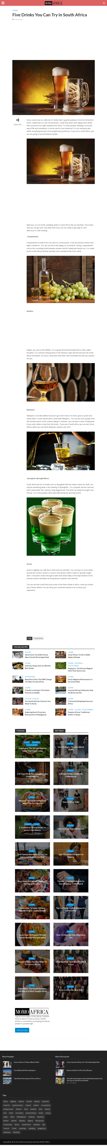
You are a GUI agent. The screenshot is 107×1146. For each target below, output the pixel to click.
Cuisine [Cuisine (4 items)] (28, 1106)
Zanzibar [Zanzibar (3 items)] (16, 1133)
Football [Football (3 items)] (33, 1110)
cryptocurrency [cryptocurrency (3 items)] (17, 1106)
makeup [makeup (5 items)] (31, 1118)
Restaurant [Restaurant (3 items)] (40, 1122)
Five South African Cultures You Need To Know (38, 703)
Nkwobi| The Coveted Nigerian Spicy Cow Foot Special (32, 803)
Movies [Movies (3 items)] (5, 1122)
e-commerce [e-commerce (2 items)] (45, 1106)
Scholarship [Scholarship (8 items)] (7, 1126)
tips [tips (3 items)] (43, 1126)
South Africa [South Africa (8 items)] (26, 1126)
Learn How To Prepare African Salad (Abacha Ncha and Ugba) (32, 937)
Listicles (35, 699)
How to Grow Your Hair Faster (71, 830)
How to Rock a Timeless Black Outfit (71, 749)
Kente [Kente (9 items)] (41, 1114)
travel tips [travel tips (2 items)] (22, 1129)
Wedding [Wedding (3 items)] (32, 1129)
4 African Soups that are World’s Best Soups (38, 667)
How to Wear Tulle (70, 803)
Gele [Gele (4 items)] (40, 1110)
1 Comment (72, 1084)
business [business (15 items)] (45, 1102)
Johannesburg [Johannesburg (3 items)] (31, 1114)
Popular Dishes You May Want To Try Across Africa (32, 964)
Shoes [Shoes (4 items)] (17, 1126)
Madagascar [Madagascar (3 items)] (21, 1118)
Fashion (70, 746)
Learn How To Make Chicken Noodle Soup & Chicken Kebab (32, 910)
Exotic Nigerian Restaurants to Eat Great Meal (80, 681)
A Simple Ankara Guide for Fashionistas (71, 776)
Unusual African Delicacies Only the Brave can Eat (81, 692)
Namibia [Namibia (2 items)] (22, 1122)
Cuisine (15, 10)
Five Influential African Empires (25, 1071)
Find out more (22, 1031)
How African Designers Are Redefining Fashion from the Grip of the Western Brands (84, 1080)
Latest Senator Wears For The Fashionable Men (84, 1063)
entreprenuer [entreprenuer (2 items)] (8, 1110)
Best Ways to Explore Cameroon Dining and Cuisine (32, 883)
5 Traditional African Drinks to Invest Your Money (32, 829)
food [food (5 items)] (26, 1110)
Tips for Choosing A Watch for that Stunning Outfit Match (71, 883)
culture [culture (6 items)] (36, 1106)
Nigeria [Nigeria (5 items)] (30, 1122)
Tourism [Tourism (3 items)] (6, 1129)
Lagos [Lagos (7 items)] (5, 1118)
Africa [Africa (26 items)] (5, 1102)
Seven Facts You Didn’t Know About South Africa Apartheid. (37, 656)
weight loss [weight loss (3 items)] (42, 1129)
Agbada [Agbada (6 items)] (13, 1102)
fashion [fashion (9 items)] (18, 1110)
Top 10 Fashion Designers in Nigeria (70, 857)
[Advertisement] (54, 40)
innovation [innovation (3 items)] (19, 1114)
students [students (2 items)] (36, 1126)
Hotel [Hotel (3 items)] (11, 1114)
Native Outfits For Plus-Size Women (80, 1071)
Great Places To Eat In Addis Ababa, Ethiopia (79, 656)
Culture (28, 699)
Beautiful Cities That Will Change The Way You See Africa (38, 681)
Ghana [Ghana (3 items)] (47, 1110)
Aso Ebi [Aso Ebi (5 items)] (29, 1102)
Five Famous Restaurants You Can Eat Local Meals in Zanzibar (32, 856)
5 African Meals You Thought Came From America (32, 776)
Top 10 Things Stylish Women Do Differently (71, 910)
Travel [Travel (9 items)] (14, 1129)
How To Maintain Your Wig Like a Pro (71, 937)
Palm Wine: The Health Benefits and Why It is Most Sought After (32, 991)
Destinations (30, 677)
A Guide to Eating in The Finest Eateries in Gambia (37, 692)
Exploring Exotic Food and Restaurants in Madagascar (36, 714)
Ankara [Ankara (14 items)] (21, 1102)
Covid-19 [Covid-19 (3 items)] (6, 1106)
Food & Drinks (73, 666)
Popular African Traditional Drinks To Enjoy (79, 714)
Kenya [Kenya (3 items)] (48, 1114)
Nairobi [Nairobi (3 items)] (13, 1122)
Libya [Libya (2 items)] (12, 1118)
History (28, 652)
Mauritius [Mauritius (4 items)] (40, 1118)
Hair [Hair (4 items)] (4, 1114)
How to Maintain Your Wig (71, 991)
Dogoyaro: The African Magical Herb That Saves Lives (80, 670)
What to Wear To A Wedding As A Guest (71, 964)
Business (28, 825)
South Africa (38, 638)
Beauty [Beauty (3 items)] (36, 1102)
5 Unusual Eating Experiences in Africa (81, 703)
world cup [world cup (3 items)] (6, 1133)
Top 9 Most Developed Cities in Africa (28, 1079)
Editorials (79, 663)
